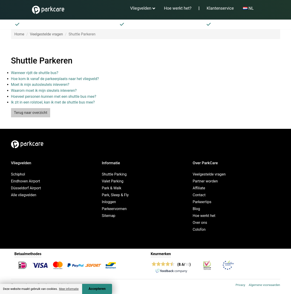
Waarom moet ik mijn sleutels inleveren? (44, 90)
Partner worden (205, 181)
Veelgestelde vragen (46, 34)
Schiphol (18, 174)
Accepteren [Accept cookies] (97, 289)
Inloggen (109, 202)
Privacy (240, 285)
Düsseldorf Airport (26, 188)
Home (19, 34)
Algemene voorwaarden (264, 285)
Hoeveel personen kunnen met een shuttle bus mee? (53, 96)
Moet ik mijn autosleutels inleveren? (40, 84)
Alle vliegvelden (23, 195)
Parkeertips (202, 202)
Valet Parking (113, 181)
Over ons (200, 222)
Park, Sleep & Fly (115, 195)
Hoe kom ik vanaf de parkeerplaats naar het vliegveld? (55, 79)
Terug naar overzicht (30, 112)
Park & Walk (111, 188)
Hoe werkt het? (178, 8)
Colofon (199, 229)
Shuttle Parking (114, 174)
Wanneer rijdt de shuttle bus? (34, 73)
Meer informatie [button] (68, 289)
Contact (199, 195)
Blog (196, 209)
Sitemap (108, 215)
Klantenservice (220, 8)
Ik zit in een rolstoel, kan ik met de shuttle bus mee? (53, 102)
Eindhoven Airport (25, 181)
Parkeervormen (114, 209)
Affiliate (199, 188)
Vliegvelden (140, 8)
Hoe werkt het (204, 215)
